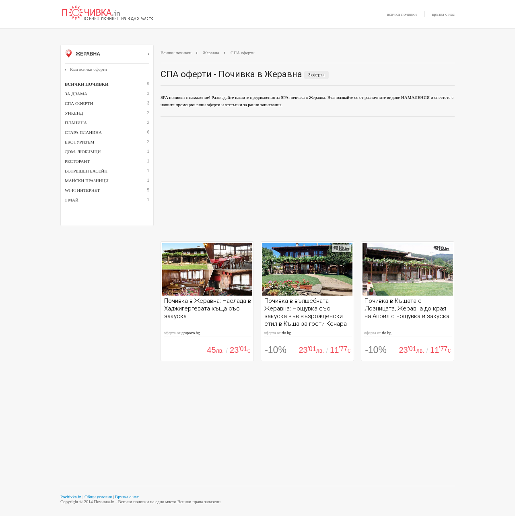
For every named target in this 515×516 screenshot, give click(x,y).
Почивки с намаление (107, 13)
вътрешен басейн (86, 171)
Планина (76, 122)
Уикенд (74, 113)
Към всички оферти (86, 69)
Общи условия (98, 496)
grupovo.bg (190, 333)
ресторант (77, 161)
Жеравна (107, 54)
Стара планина (83, 132)
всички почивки (402, 14)
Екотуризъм (79, 142)
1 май (71, 199)
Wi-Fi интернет (82, 190)
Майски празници (87, 180)
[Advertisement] (308, 181)
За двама (76, 93)
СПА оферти (79, 103)
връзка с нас (443, 14)
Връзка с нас (127, 496)
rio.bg (286, 333)
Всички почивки (176, 52)
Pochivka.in (70, 496)
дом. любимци (83, 151)
